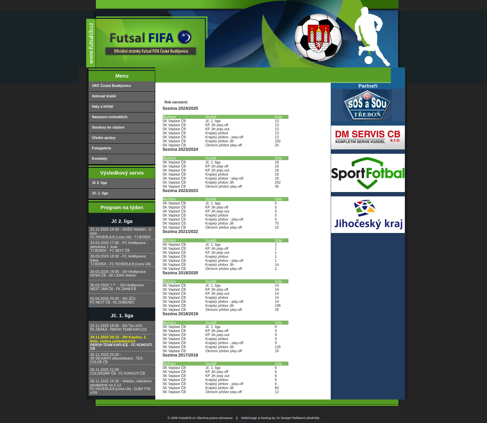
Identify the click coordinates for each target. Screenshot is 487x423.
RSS (243, 421)
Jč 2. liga (99, 183)
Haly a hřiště (102, 106)
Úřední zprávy (103, 138)
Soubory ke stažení (108, 127)
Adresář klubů (104, 96)
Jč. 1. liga (100, 193)
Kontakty (99, 158)
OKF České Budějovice (111, 86)
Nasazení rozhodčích (109, 117)
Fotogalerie (101, 148)
